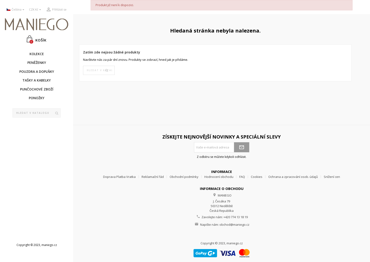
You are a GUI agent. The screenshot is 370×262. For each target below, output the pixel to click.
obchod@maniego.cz (234, 224)
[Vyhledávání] (37, 113)
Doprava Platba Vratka (119, 177)
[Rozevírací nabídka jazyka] (16, 10)
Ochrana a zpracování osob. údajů (293, 177)
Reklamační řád (153, 177)
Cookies (256, 177)
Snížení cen (332, 177)
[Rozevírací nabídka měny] (35, 10)
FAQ (242, 177)
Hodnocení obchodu (218, 177)
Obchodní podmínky (184, 177)
